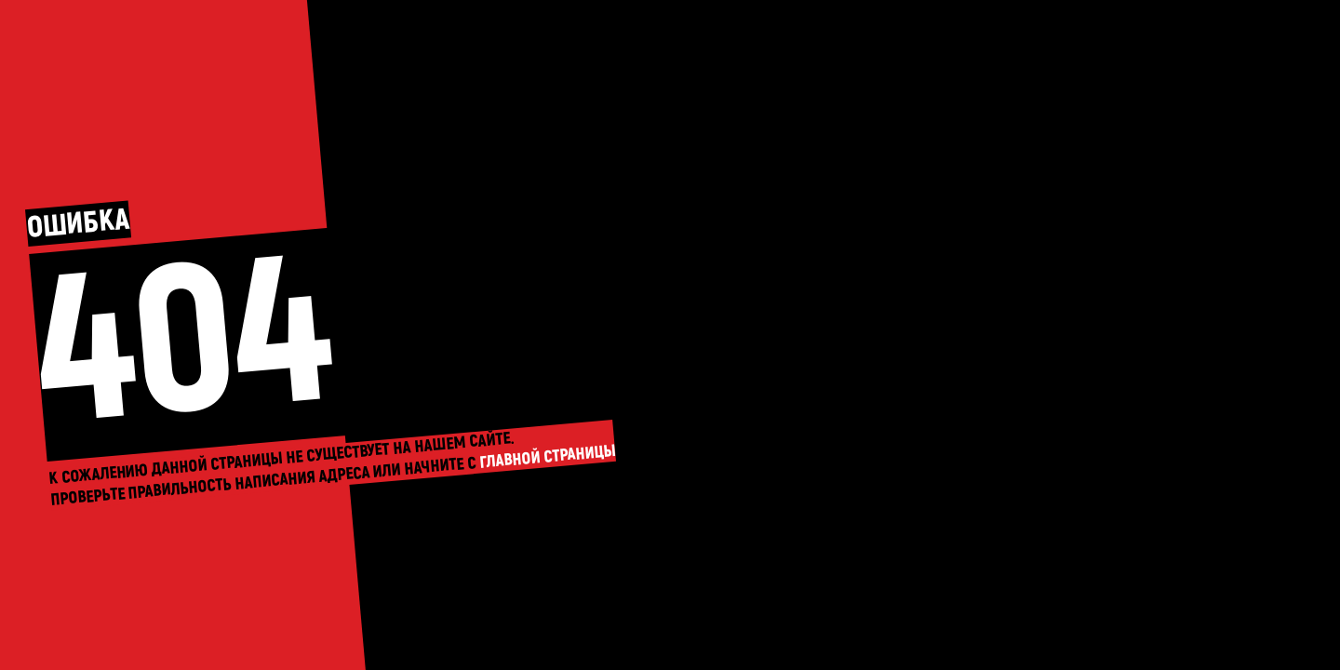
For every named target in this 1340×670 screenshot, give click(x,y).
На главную (670, 335)
